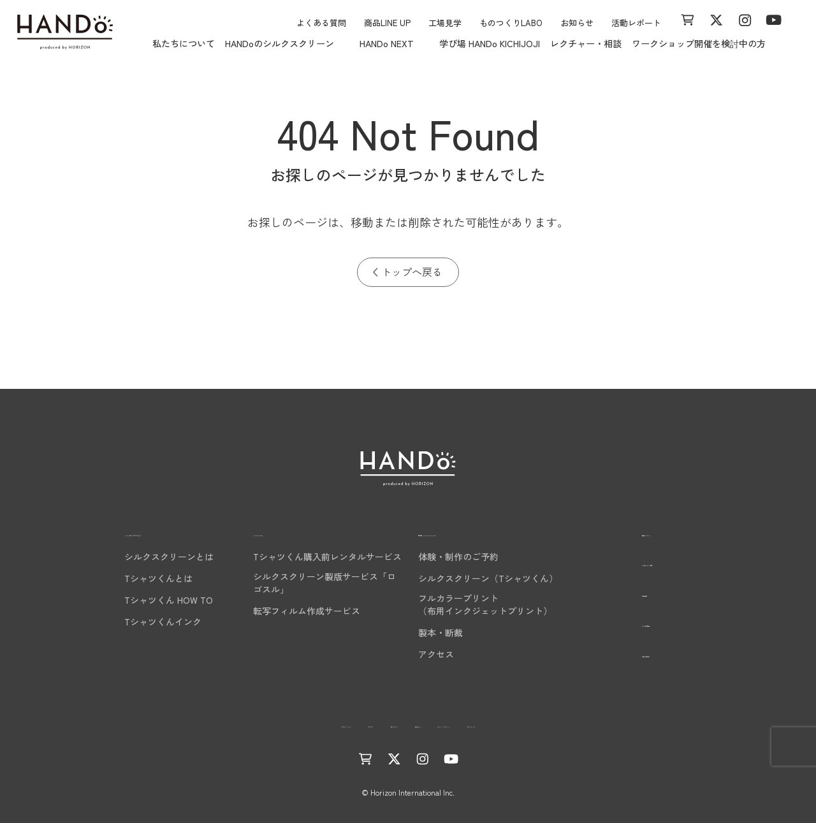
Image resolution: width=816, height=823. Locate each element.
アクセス (436, 654)
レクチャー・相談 (586, 43)
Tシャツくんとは (140, 578)
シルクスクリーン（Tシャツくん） (488, 578)
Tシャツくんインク (145, 621)
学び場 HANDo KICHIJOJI (489, 43)
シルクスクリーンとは (151, 556)
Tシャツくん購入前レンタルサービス (327, 556)
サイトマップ (592, 723)
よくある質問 (321, 23)
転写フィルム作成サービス (306, 610)
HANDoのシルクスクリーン (168, 532)
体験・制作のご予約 (458, 556)
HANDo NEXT (284, 532)
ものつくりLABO (511, 23)
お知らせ (577, 23)
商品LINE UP (387, 23)
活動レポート (636, 23)
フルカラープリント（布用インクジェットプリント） (485, 604)
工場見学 (445, 23)
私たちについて (183, 43)
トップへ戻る (411, 271)
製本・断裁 (440, 632)
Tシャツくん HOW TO (150, 600)
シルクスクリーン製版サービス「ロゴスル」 (324, 582)
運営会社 (424, 723)
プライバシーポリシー (503, 723)
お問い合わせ (636, 653)
